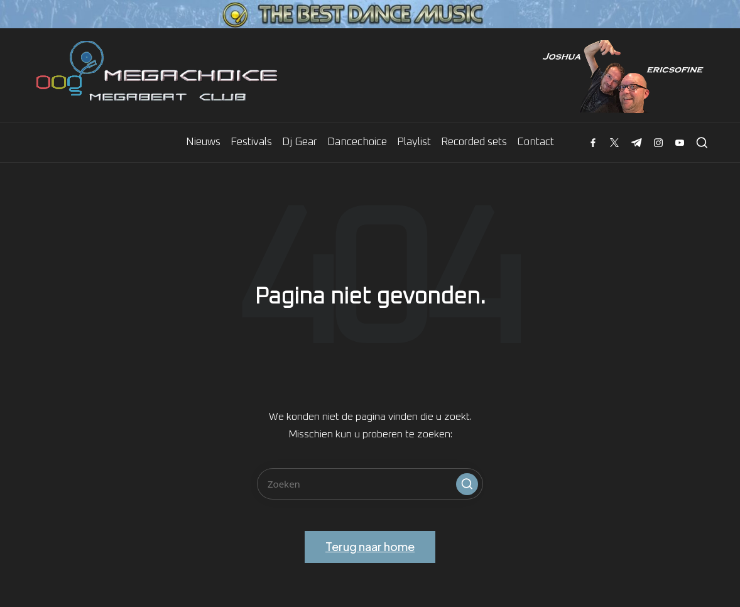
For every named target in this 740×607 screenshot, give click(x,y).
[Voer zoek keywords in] (370, 484)
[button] (467, 484)
